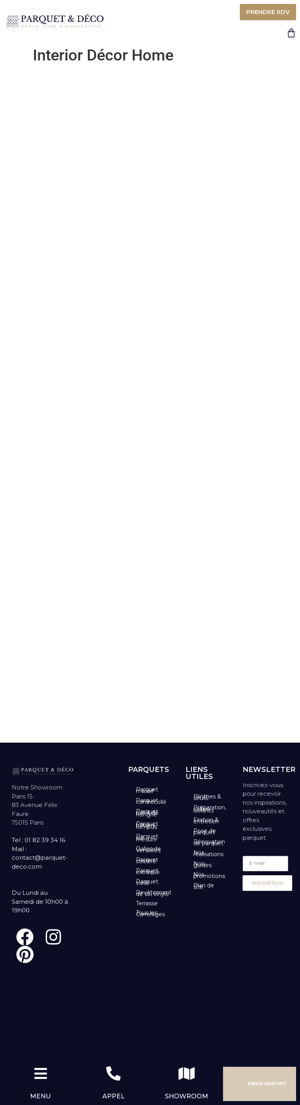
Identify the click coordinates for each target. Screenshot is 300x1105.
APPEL (113, 1096)
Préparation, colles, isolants (209, 809)
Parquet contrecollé (151, 801)
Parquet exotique (148, 871)
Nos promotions (209, 875)
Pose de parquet (204, 831)
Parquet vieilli (147, 882)
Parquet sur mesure (147, 838)
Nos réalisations (208, 853)
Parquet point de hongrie (147, 813)
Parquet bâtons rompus (147, 825)
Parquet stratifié (147, 860)
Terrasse (147, 903)
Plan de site (203, 886)
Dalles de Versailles (148, 849)
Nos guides (202, 864)
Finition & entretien (206, 820)
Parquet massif (147, 790)
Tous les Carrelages (150, 913)
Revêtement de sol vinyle (153, 893)
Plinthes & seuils (207, 797)
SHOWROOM (186, 1096)
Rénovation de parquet (209, 842)
